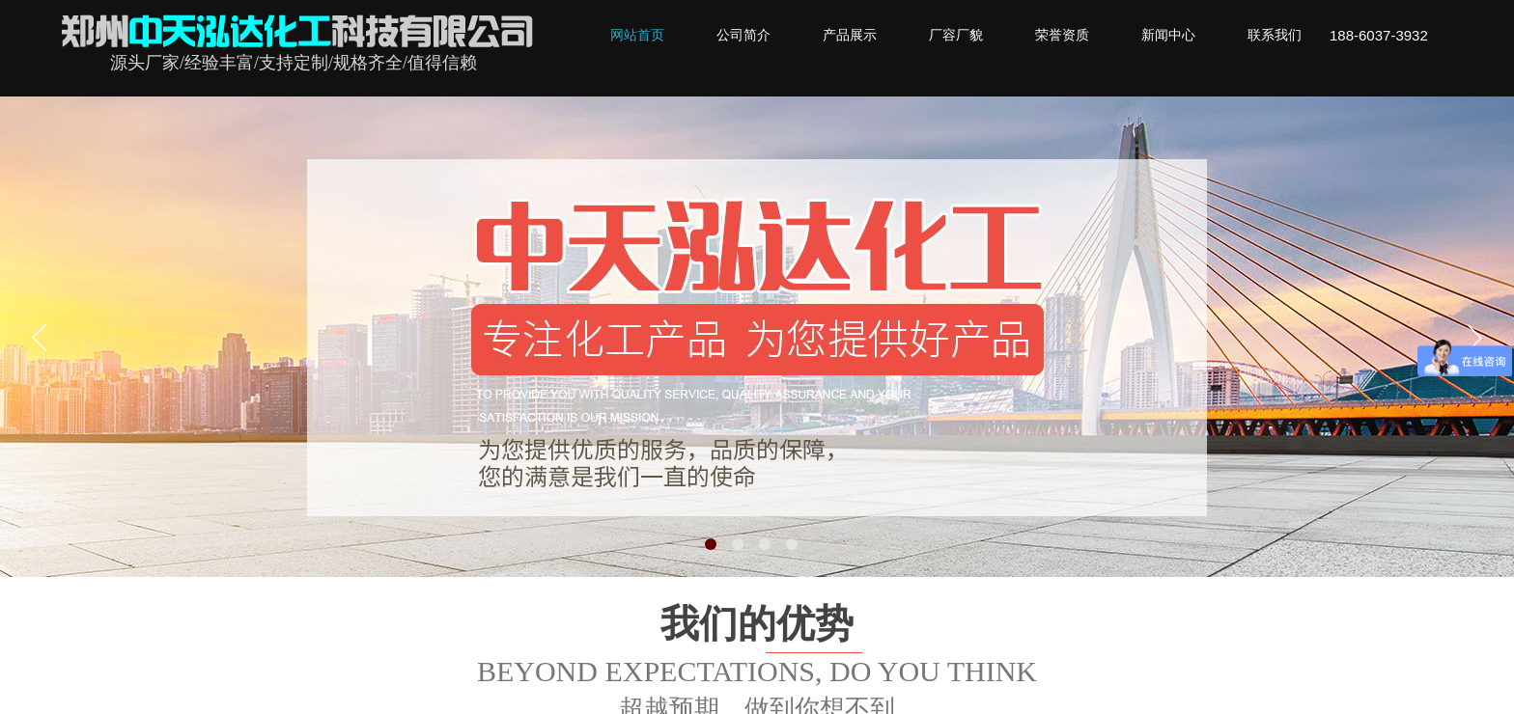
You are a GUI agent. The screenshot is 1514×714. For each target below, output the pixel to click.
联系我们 (1275, 35)
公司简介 (743, 35)
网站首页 (637, 35)
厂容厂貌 (956, 35)
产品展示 (850, 35)
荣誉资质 (1062, 35)
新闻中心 (1168, 35)
